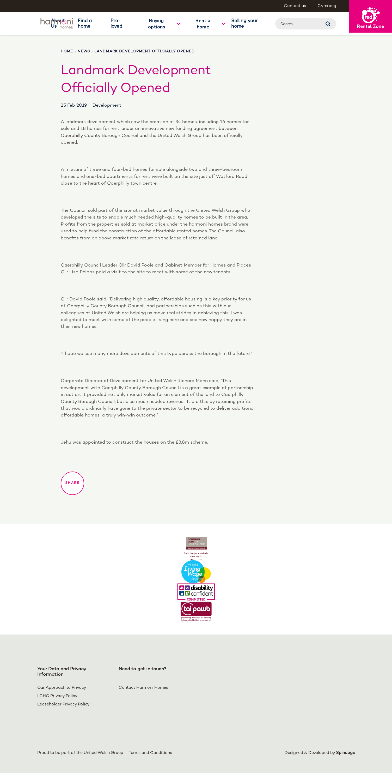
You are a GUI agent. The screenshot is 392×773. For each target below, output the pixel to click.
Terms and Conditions (150, 753)
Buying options (156, 23)
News (84, 51)
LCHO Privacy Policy (57, 696)
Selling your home (244, 24)
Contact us (295, 6)
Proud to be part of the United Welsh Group (80, 753)
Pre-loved (116, 24)
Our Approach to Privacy (61, 688)
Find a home (85, 24)
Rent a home (202, 23)
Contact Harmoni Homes (143, 688)
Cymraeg (326, 6)
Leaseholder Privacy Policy (63, 704)
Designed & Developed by (320, 753)
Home (67, 51)
